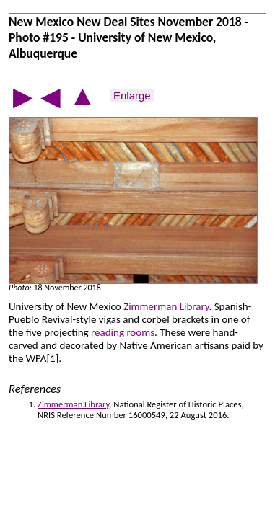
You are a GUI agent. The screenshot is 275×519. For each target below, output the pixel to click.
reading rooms (122, 332)
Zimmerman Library (166, 306)
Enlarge (132, 95)
